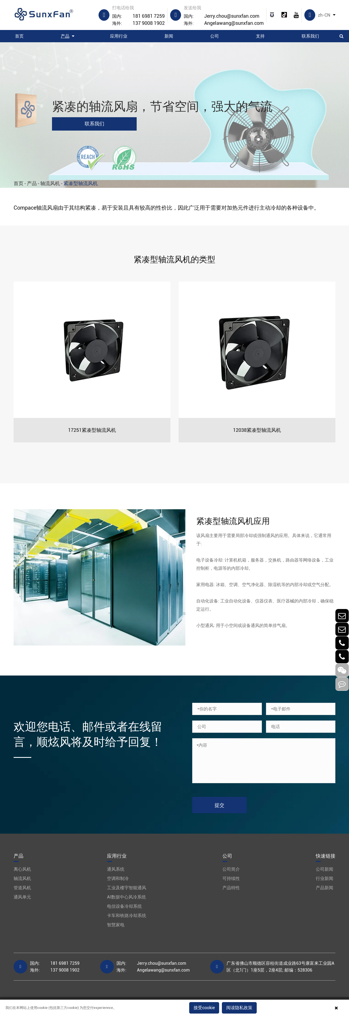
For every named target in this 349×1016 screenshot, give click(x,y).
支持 (260, 36)
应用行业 (118, 36)
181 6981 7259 (138, 16)
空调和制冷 (118, 878)
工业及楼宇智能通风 (126, 887)
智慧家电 (115, 924)
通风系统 (115, 869)
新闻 (168, 36)
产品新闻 (324, 887)
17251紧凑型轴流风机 (92, 430)
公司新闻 (324, 869)
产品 (65, 36)
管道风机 (22, 887)
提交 (219, 805)
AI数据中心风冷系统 (126, 897)
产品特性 (231, 887)
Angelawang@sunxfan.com (224, 23)
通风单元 (22, 897)
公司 (214, 36)
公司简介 (231, 869)
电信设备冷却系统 (124, 906)
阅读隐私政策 (239, 1007)
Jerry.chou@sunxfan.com (221, 16)
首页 (19, 36)
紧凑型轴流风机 (80, 183)
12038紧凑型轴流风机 (257, 430)
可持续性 (231, 878)
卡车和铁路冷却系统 (126, 915)
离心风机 (22, 869)
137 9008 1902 (138, 23)
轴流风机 (50, 183)
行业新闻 (324, 878)
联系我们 (310, 36)
